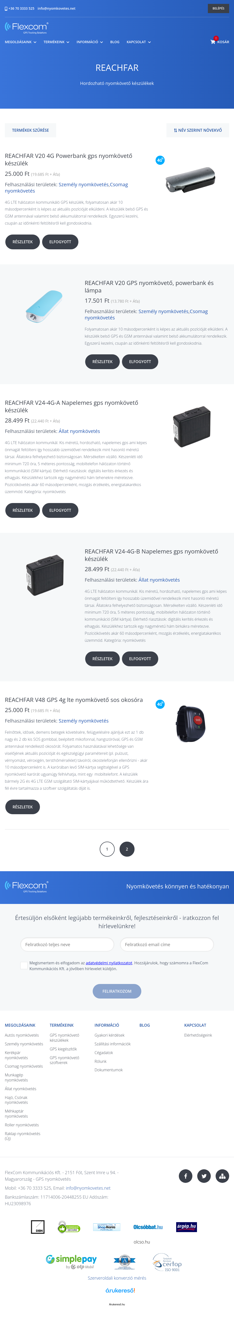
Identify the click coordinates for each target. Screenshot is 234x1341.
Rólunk (100, 1061)
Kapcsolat (136, 42)
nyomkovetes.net (26, 28)
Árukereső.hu (117, 1304)
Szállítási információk (113, 1044)
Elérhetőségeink (198, 1035)
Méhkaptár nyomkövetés (16, 1113)
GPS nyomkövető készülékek (64, 1037)
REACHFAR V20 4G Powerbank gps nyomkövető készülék (68, 159)
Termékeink (54, 42)
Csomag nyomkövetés (24, 1066)
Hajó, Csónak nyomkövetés (16, 1100)
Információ (87, 42)
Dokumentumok (109, 1070)
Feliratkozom (116, 991)
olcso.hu (142, 1242)
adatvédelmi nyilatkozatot (109, 963)
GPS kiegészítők (63, 1049)
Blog (114, 42)
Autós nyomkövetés (22, 1035)
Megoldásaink (18, 42)
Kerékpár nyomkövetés (16, 1055)
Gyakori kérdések (110, 1035)
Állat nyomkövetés (79, 431)
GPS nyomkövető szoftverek (64, 1060)
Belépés (219, 8)
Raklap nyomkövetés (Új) (22, 1136)
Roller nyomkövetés (22, 1125)
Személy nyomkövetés (84, 184)
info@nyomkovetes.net (56, 8)
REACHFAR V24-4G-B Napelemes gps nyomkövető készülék (151, 555)
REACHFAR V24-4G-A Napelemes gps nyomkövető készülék (71, 406)
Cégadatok (104, 1052)
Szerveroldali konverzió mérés (117, 1278)
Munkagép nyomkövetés (16, 1077)
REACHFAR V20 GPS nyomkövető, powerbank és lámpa (149, 286)
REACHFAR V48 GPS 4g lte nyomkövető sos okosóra (74, 700)
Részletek (23, 241)
